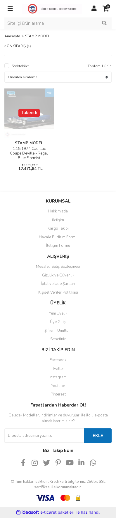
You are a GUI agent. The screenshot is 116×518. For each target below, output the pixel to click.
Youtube (58, 385)
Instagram (58, 377)
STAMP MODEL (37, 36)
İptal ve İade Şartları (58, 283)
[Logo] (52, 8)
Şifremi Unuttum (58, 330)
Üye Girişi (58, 321)
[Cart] (106, 9)
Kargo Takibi (58, 228)
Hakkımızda (58, 211)
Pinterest (58, 394)
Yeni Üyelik (58, 313)
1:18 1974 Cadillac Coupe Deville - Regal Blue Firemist (29, 153)
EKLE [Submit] (98, 436)
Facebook (58, 360)
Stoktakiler (20, 66)
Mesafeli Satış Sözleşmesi (58, 266)
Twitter (58, 368)
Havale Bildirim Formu (58, 237)
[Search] (58, 23)
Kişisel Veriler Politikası (58, 292)
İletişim (58, 220)
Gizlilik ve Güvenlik (58, 275)
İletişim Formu (58, 245)
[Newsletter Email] (44, 435)
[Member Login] (94, 8)
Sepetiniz (58, 339)
